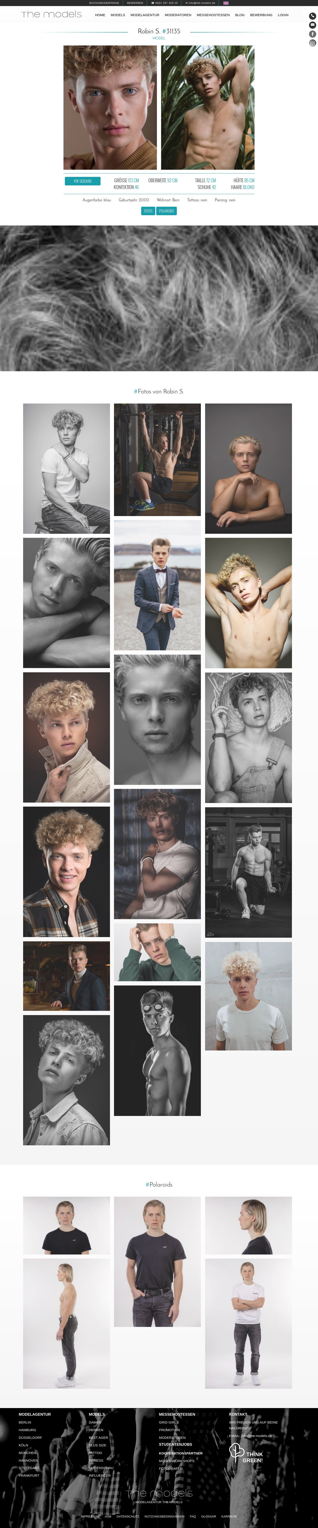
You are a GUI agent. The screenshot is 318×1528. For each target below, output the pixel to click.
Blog (240, 15)
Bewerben (135, 3)
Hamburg (27, 1430)
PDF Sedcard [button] (82, 181)
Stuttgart (29, 1468)
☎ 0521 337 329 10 (164, 3)
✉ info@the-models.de (200, 3)
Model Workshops (177, 1461)
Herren (96, 1430)
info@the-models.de (256, 1436)
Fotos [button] (148, 211)
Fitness (96, 1460)
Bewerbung (261, 15)
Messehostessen (213, 15)
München (27, 1453)
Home (100, 15)
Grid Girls (169, 1422)
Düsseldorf (30, 1437)
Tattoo (95, 1453)
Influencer (100, 1475)
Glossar (208, 1516)
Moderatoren (178, 15)
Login (283, 15)
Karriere (229, 1516)
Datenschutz (128, 1516)
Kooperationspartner (181, 1453)
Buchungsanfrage (104, 3)
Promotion (169, 1430)
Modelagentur (145, 15)
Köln (23, 1445)
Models (118, 15)
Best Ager (98, 1437)
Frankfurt (29, 1475)
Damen (95, 1422)
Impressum (90, 1516)
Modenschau (101, 1468)
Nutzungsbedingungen (164, 1516)
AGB (108, 1516)
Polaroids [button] (166, 211)
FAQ (193, 1516)
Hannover (28, 1460)
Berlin (25, 1422)
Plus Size (97, 1445)
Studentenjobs (175, 1444)
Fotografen (171, 1468)
